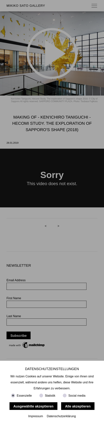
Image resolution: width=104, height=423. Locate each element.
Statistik (50, 395)
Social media (77, 395)
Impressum (35, 416)
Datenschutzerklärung (61, 416)
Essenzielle (24, 395)
